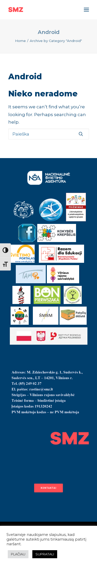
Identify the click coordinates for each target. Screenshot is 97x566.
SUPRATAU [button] (44, 554)
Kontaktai (48, 487)
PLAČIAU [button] (18, 554)
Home (20, 41)
